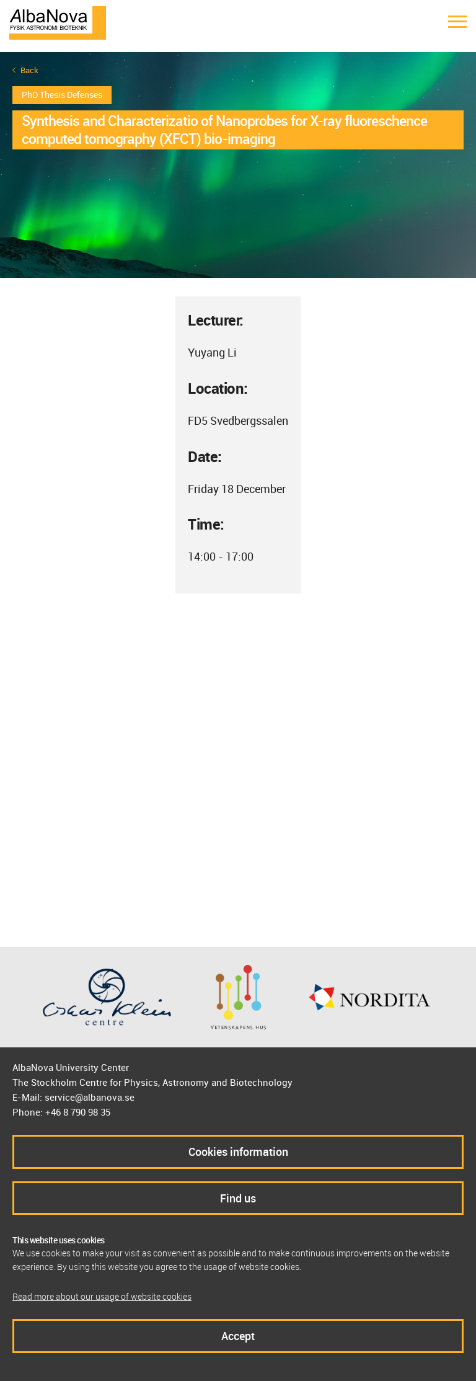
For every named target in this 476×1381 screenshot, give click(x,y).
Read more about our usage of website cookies (102, 1296)
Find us (238, 1198)
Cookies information (238, 1151)
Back (29, 70)
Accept (238, 1335)
